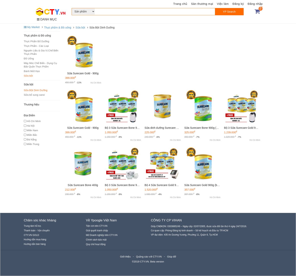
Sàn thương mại (202, 3)
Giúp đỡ (171, 256)
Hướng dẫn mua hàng (35, 239)
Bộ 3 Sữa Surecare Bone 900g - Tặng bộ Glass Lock (136, 185)
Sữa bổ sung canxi (34, 94)
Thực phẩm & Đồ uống (57, 27)
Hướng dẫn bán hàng (35, 244)
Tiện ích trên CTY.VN (96, 226)
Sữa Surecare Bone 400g (83, 185)
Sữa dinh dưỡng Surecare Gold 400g (167, 127)
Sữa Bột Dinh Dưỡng (36, 90)
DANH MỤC (47, 19)
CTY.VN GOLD (31, 235)
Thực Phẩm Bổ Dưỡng (36, 41)
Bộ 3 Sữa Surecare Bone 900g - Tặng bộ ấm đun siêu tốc (139, 127)
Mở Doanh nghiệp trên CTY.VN (102, 235)
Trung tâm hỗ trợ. (32, 226)
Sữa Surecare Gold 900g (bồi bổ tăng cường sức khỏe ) (217, 185)
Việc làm (223, 3)
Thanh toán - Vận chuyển (37, 230)
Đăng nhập (255, 3)
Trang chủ (180, 3)
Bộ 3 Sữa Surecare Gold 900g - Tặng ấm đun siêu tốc (256, 127)
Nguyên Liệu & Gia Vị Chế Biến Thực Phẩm (41, 52)
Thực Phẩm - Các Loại (36, 46)
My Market (32, 27)
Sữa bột (80, 27)
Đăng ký (238, 3)
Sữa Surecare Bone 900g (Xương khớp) (208, 127)
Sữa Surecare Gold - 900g (83, 73)
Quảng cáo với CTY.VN (149, 256)
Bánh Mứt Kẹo (32, 71)
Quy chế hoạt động (95, 244)
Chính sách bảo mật (96, 239)
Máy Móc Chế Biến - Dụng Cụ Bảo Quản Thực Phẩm (40, 65)
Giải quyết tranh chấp (97, 230)
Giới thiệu (125, 256)
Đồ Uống (29, 58)
